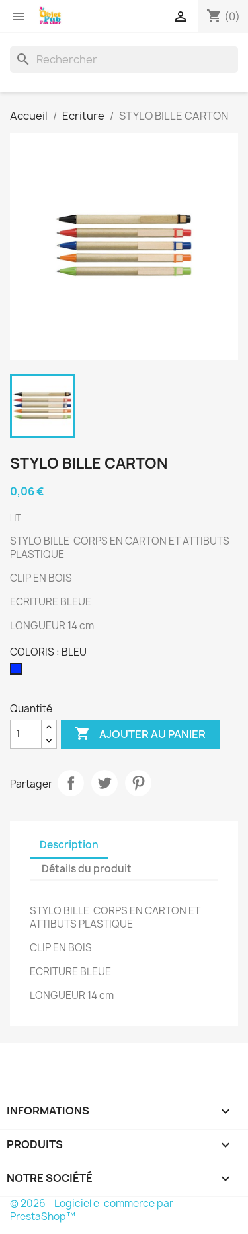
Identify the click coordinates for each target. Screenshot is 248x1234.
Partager (71, 783)
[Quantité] (26, 734)
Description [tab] (69, 845)
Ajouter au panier (140, 734)
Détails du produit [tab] (87, 868)
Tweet (104, 783)
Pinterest (138, 783)
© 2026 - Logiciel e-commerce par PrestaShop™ (91, 1209)
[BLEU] (18, 672)
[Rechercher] (124, 59)
